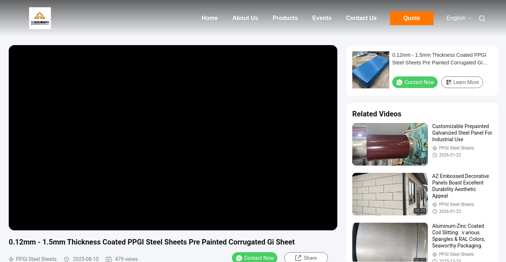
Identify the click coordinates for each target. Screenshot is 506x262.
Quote (411, 18)
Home (210, 18)
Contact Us (361, 18)
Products (285, 18)
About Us (245, 18)
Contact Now (415, 82)
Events (322, 18)
